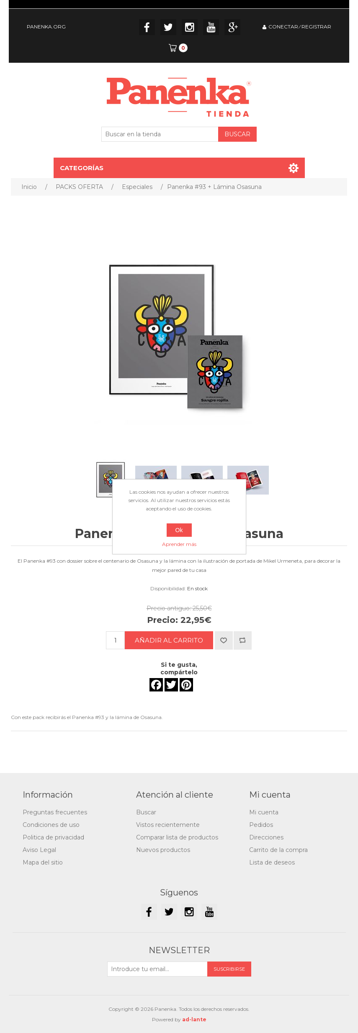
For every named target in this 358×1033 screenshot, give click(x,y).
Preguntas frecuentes (55, 812)
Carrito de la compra (278, 850)
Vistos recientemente (168, 825)
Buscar (146, 812)
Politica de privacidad (53, 837)
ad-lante (194, 1019)
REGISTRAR (316, 26)
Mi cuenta (263, 812)
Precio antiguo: (169, 608)
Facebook (147, 27)
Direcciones (266, 837)
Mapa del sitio (43, 862)
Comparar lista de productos (177, 837)
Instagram (190, 27)
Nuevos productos (163, 850)
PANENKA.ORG (46, 26)
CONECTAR (283, 26)
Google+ (232, 27)
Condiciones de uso (51, 825)
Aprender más (179, 544)
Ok (179, 530)
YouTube (211, 27)
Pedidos (261, 825)
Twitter (168, 27)
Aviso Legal (39, 850)
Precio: (162, 620)
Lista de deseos (272, 862)
